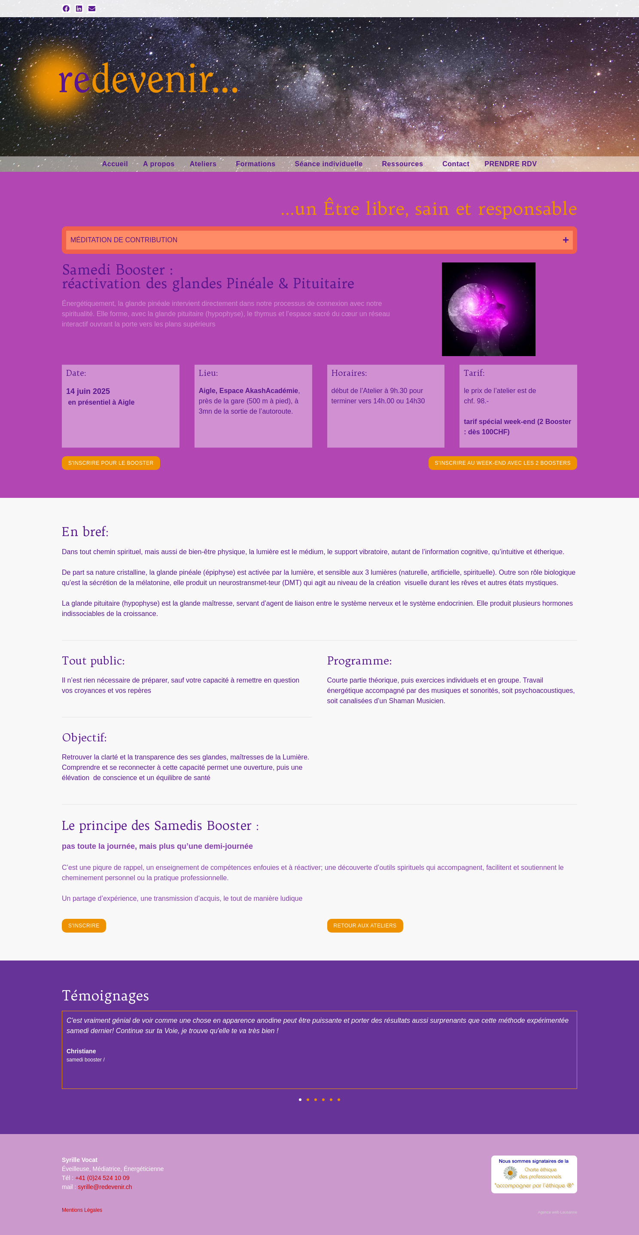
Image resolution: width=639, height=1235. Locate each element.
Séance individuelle (331, 164)
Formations (258, 164)
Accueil (115, 164)
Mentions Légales (82, 1210)
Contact (455, 164)
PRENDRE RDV (510, 164)
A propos (159, 164)
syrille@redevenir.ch (105, 1186)
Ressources (405, 164)
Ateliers (205, 164)
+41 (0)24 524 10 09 (102, 1177)
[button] (300, 1099)
